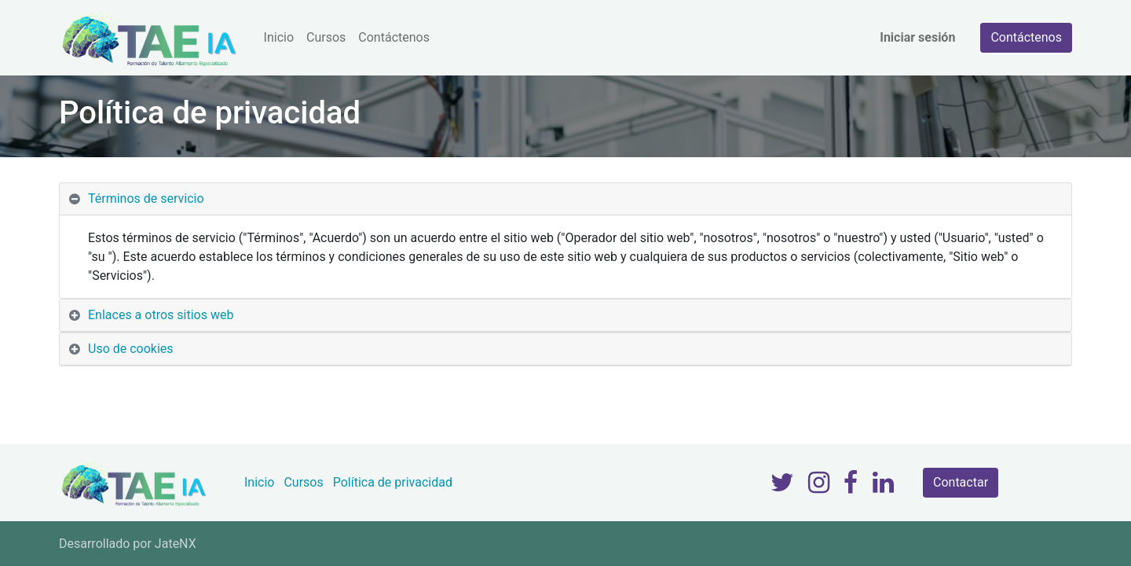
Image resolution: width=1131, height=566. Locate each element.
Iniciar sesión (917, 37)
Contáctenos (1026, 37)
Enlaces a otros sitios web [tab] (160, 314)
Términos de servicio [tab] (146, 198)
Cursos (303, 482)
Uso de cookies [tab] (131, 348)
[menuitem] (279, 37)
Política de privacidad (392, 482)
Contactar (960, 482)
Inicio (259, 482)
